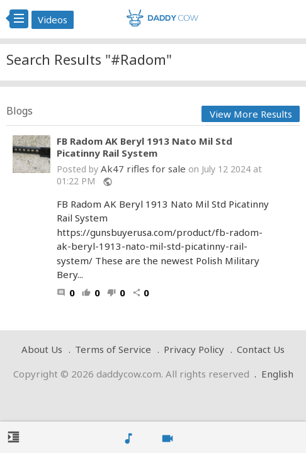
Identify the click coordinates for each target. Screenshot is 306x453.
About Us (41, 349)
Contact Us (261, 349)
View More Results (251, 114)
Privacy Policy (194, 349)
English (277, 373)
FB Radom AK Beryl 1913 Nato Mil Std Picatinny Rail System (144, 147)
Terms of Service (113, 349)
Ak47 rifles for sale (143, 168)
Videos (52, 19)
